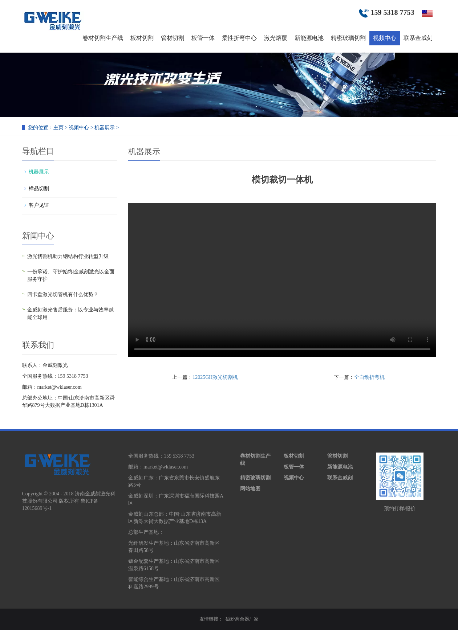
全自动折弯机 (369, 377)
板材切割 (142, 38)
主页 (58, 127)
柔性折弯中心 (239, 38)
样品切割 (39, 188)
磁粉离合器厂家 (242, 619)
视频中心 (384, 38)
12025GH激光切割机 (215, 377)
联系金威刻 (418, 38)
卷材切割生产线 (102, 38)
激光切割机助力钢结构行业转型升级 (68, 256)
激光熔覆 (275, 38)
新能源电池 (309, 38)
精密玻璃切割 (348, 38)
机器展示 (104, 127)
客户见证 (39, 205)
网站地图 (250, 488)
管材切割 (172, 38)
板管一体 (203, 38)
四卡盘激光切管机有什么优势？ (62, 294)
